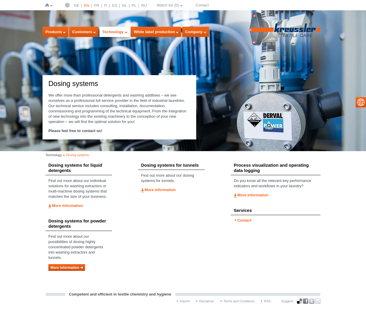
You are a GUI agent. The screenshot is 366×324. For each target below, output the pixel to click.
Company (193, 32)
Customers (82, 32)
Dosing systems (77, 155)
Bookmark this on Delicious (299, 301)
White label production (154, 32)
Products (53, 32)
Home (48, 5)
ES (114, 5)
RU (144, 5)
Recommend (318, 301)
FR (96, 5)
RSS (267, 301)
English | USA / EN (68, 5)
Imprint (185, 301)
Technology (112, 32)
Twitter (312, 301)
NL (124, 5)
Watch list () (168, 5)
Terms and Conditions (239, 301)
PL (134, 5)
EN (86, 5)
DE (76, 5)
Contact (202, 5)
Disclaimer (206, 301)
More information (67, 205)
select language (361, 102)
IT (106, 5)
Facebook (305, 301)
